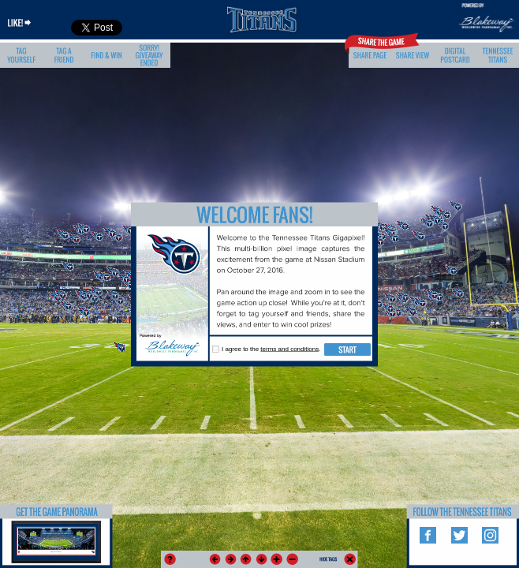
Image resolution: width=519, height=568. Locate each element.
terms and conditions (289, 349)
